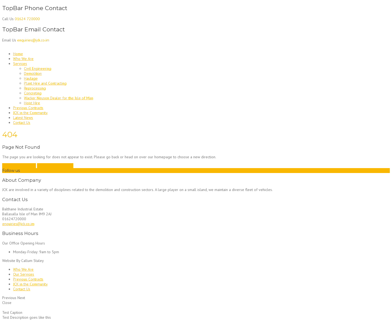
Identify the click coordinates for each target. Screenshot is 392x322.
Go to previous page (19, 165)
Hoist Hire (32, 102)
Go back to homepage (55, 165)
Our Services (23, 274)
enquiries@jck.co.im (18, 223)
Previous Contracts (28, 107)
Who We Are (23, 58)
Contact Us (21, 122)
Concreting (32, 93)
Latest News (23, 117)
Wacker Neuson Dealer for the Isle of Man (58, 98)
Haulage (31, 78)
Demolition (33, 73)
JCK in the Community (30, 112)
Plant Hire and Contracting (45, 83)
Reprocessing (35, 88)
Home (18, 53)
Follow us (11, 170)
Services (20, 63)
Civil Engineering (37, 68)
